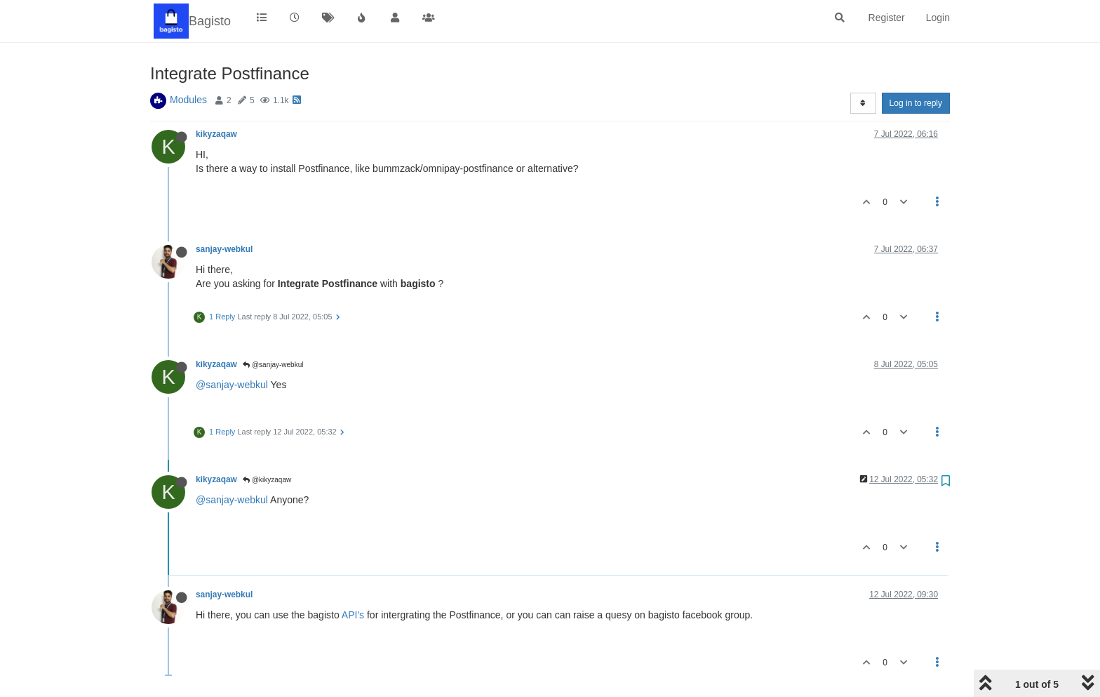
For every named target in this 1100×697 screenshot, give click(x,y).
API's (353, 614)
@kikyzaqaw (267, 480)
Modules (188, 99)
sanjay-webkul (224, 249)
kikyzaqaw (216, 134)
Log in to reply (916, 103)
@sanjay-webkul (273, 365)
